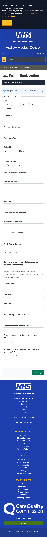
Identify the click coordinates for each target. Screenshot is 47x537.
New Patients (23, 487)
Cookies (23, 468)
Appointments (23, 489)
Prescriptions (23, 492)
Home (3, 67)
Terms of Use (23, 460)
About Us (23, 435)
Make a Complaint (23, 473)
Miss (24, 104)
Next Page (38, 372)
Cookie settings (8, 16)
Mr (7, 104)
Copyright (23, 471)
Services (23, 495)
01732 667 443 (28, 417)
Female (18, 165)
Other (8, 108)
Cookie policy (33, 13)
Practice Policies (24, 449)
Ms (32, 104)
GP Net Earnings (23, 438)
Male (8, 165)
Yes (7, 177)
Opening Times (23, 498)
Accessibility (23, 465)
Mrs (15, 104)
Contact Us (23, 484)
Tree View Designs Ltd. (20, 531)
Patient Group (23, 446)
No (15, 177)
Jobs (23, 443)
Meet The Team (23, 441)
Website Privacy (23, 462)
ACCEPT (6, 23)
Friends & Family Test (23, 422)
